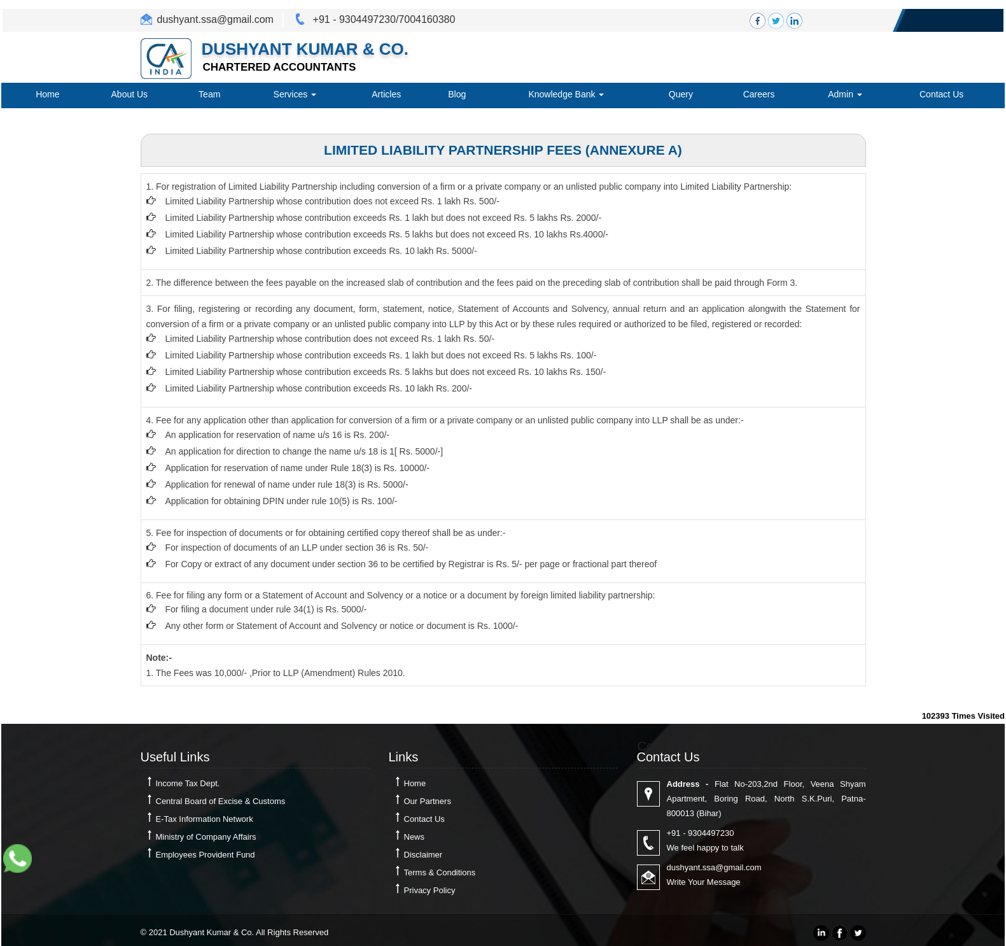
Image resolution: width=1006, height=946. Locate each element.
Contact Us (941, 94)
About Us (129, 94)
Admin (845, 94)
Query (681, 94)
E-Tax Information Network (204, 819)
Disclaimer (423, 854)
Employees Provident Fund (205, 854)
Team (209, 94)
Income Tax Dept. (188, 783)
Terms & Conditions (440, 872)
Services (295, 94)
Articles (386, 94)
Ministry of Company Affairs (206, 837)
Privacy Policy (430, 890)
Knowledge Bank (566, 94)
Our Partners (427, 801)
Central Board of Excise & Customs (221, 801)
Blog (457, 94)
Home (47, 94)
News (414, 837)
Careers (759, 94)
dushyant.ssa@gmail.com (215, 19)
